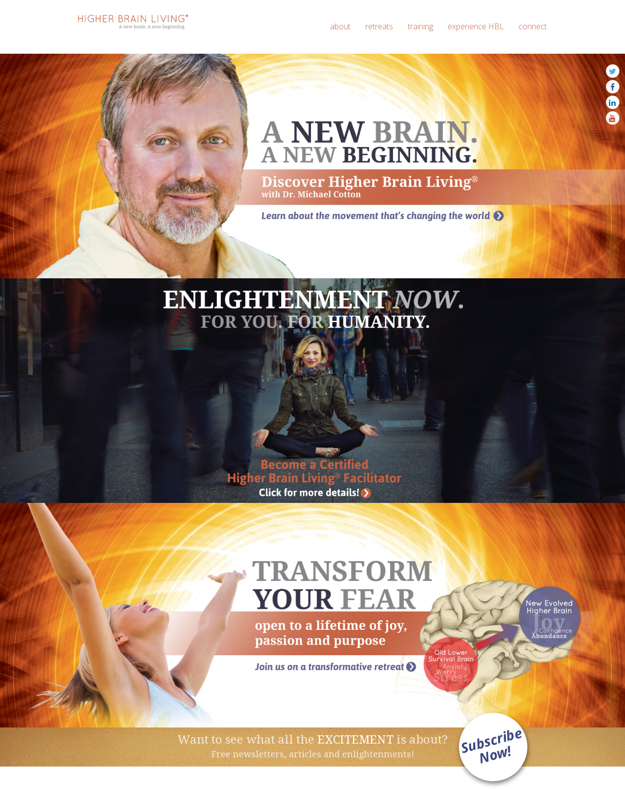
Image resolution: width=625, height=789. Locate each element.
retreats (379, 26)
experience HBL (476, 26)
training (420, 26)
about (340, 26)
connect (533, 26)
